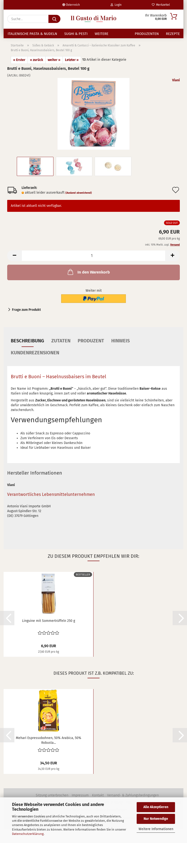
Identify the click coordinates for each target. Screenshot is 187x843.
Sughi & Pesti (76, 34)
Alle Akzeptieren (155, 807)
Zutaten (60, 345)
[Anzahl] (93, 260)
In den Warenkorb (88, 276)
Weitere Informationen (156, 829)
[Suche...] (54, 19)
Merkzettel (161, 4)
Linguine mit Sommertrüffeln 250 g (48, 626)
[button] (14, 260)
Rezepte (173, 34)
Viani (176, 85)
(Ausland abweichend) (78, 197)
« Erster (19, 65)
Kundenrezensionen (35, 357)
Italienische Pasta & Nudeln (32, 34)
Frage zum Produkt (26, 314)
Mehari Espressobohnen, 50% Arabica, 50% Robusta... (48, 745)
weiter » (54, 65)
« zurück (36, 65)
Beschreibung (27, 345)
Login (116, 4)
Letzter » (72, 65)
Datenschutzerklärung (28, 834)
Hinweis (120, 345)
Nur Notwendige (156, 819)
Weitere (101, 34)
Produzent (91, 345)
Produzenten (147, 34)
